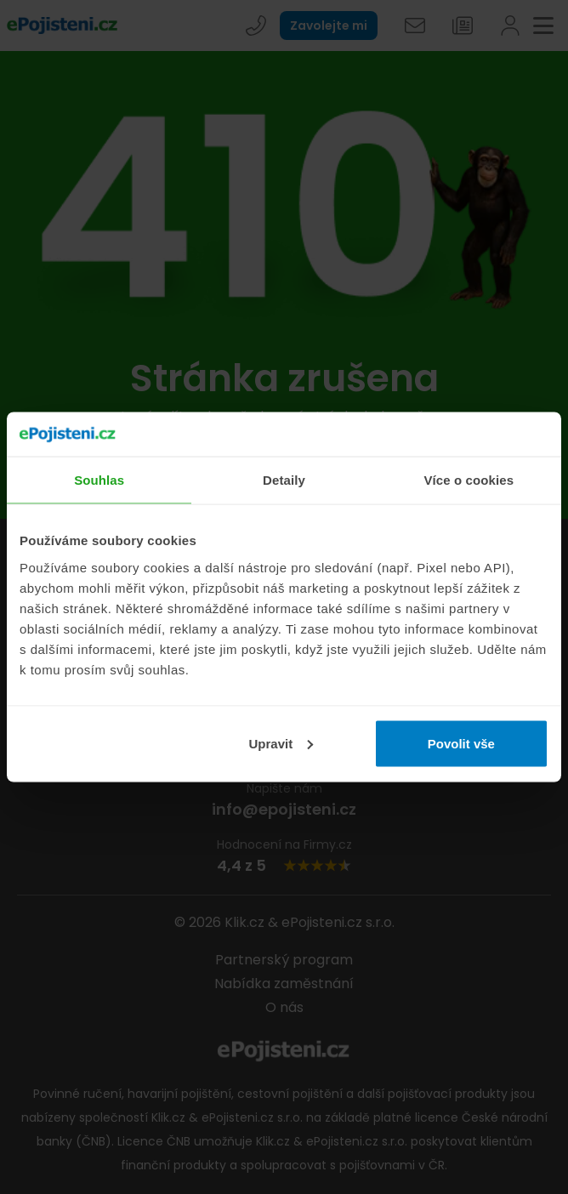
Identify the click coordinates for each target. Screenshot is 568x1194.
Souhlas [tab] (99, 480)
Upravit (281, 743)
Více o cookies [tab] (469, 480)
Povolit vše (461, 743)
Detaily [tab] (284, 480)
